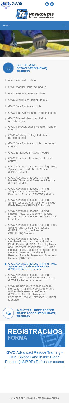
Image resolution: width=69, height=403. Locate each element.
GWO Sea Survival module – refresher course (31, 145)
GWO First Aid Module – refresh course (32, 112)
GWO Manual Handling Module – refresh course (28, 120)
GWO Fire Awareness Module (26, 93)
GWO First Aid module (22, 80)
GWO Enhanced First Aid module (28, 152)
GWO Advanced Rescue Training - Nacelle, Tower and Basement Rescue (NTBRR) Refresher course (31, 277)
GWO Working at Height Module (28, 99)
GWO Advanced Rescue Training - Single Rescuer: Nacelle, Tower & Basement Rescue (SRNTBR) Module (31, 191)
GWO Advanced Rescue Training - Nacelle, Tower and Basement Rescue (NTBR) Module (31, 180)
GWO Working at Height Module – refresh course (29, 136)
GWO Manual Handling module (27, 86)
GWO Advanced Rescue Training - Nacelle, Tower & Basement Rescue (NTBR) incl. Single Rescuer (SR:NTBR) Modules (33, 215)
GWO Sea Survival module (24, 106)
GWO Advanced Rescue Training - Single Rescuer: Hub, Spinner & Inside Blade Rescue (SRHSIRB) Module (31, 202)
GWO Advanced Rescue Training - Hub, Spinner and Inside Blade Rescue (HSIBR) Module (32, 169)
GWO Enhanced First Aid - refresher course (30, 159)
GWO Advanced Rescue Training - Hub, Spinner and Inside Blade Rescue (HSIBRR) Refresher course (32, 266)
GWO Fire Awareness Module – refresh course (32, 128)
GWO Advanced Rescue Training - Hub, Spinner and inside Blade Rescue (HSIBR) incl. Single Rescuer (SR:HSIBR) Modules (32, 229)
